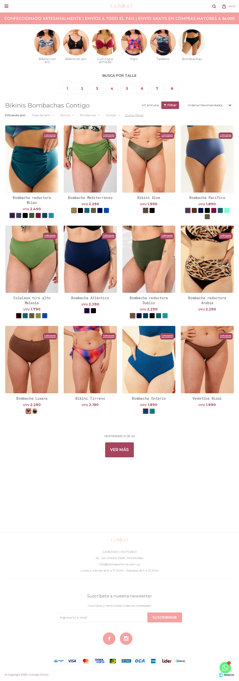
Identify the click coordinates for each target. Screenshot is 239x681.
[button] (214, 6)
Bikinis (65, 115)
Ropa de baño (41, 115)
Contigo (111, 115)
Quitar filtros (134, 115)
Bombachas (88, 115)
